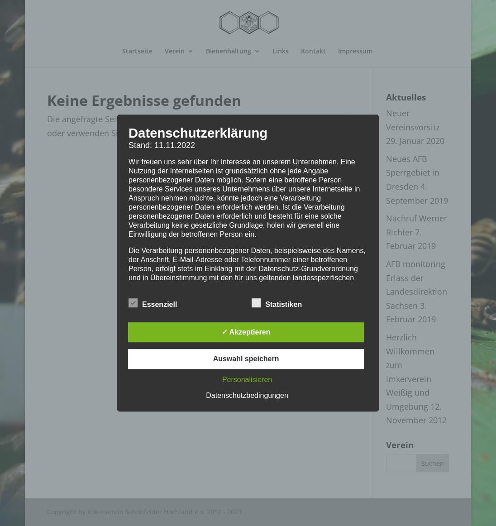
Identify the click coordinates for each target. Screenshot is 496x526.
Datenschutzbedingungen (247, 395)
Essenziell (153, 303)
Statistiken (277, 303)
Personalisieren (247, 379)
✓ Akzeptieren (246, 332)
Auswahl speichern (246, 359)
